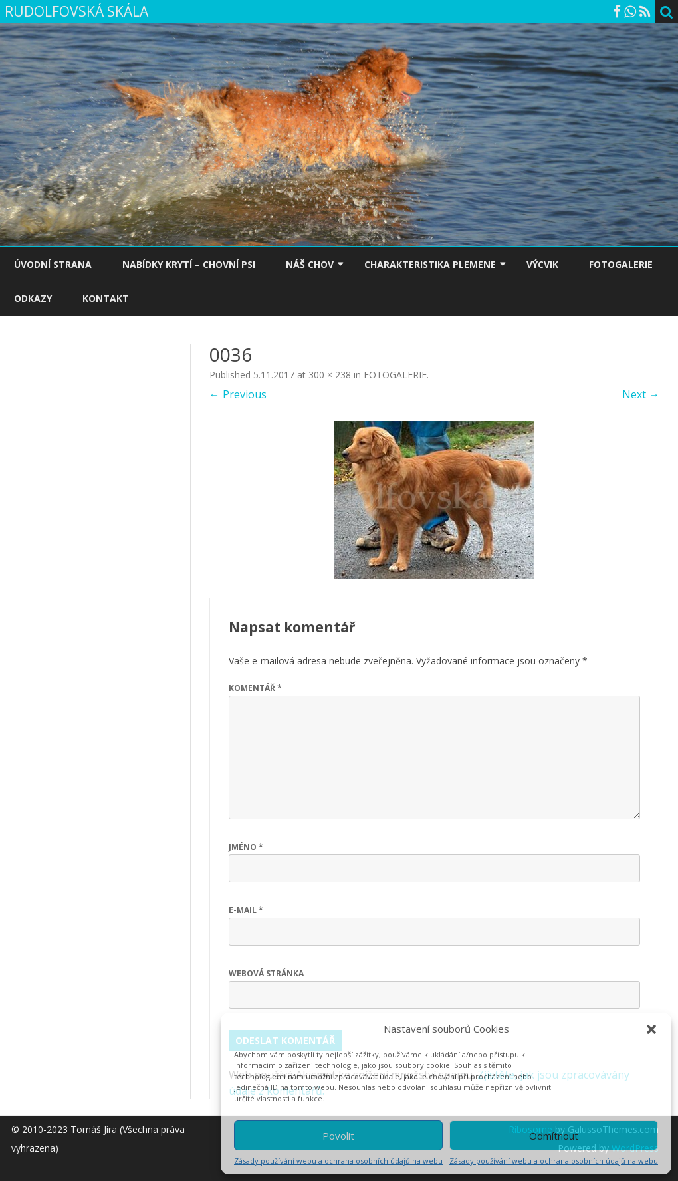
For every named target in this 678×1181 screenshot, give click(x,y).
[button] (651, 1029)
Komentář (255, 688)
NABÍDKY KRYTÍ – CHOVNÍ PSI (188, 264)
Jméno (246, 847)
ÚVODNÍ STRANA (53, 264)
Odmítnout (553, 1135)
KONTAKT (105, 298)
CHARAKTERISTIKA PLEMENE (430, 264)
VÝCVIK (542, 264)
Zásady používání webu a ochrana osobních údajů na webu (338, 1160)
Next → (640, 394)
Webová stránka (266, 973)
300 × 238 (329, 374)
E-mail (246, 910)
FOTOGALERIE (621, 264)
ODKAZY (33, 298)
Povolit (338, 1135)
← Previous (238, 394)
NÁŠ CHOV (310, 264)
